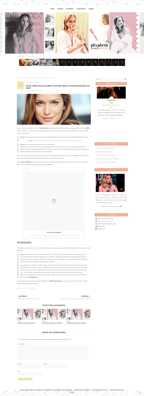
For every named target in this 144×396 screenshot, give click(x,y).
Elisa (19, 288)
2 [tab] (112, 139)
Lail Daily (108, 206)
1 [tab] (109, 139)
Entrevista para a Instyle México (76, 323)
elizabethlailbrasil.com (107, 221)
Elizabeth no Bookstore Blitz (26, 323)
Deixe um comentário (29, 288)
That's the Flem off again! (54, 232)
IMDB (118, 118)
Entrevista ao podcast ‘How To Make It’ (108, 159)
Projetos (40, 90)
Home (53, 8)
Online (90, 8)
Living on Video (31, 90)
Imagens (113, 118)
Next (124, 103)
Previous (98, 103)
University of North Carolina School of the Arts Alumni (48, 140)
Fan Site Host (103, 390)
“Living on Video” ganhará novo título (32, 297)
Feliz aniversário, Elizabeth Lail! (105, 148)
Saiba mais (105, 118)
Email (104, 229)
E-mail (45, 364)
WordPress (86, 390)
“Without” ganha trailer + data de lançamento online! (69, 297)
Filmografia (80, 8)
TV (45, 90)
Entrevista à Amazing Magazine (105, 155)
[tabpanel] (111, 103)
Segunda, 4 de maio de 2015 (73, 140)
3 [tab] (115, 139)
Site (19, 371)
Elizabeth (70, 8)
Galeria (60, 8)
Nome (20, 364)
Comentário (22, 344)
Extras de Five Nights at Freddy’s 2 (52, 323)
